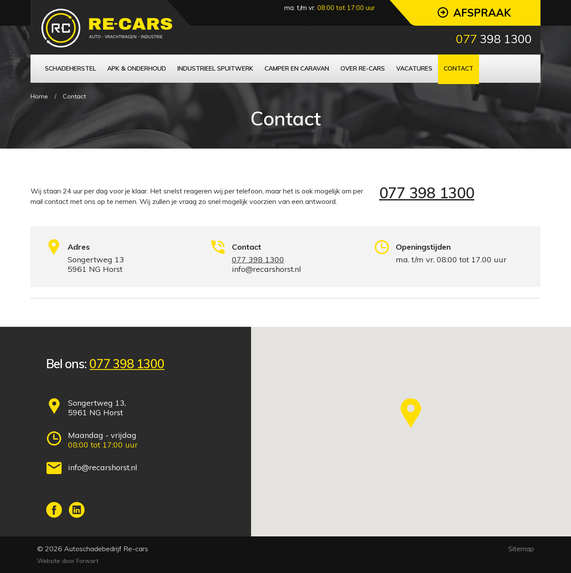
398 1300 (494, 38)
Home (39, 96)
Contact (74, 96)
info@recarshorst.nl (102, 467)
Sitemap (521, 548)
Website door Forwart (68, 560)
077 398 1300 (426, 192)
